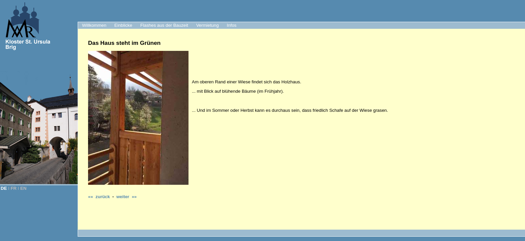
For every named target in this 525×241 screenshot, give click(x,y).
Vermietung (207, 25)
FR (14, 188)
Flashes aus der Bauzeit (164, 25)
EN (23, 188)
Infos (231, 25)
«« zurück (99, 196)
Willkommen (94, 25)
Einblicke (123, 25)
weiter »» (126, 196)
